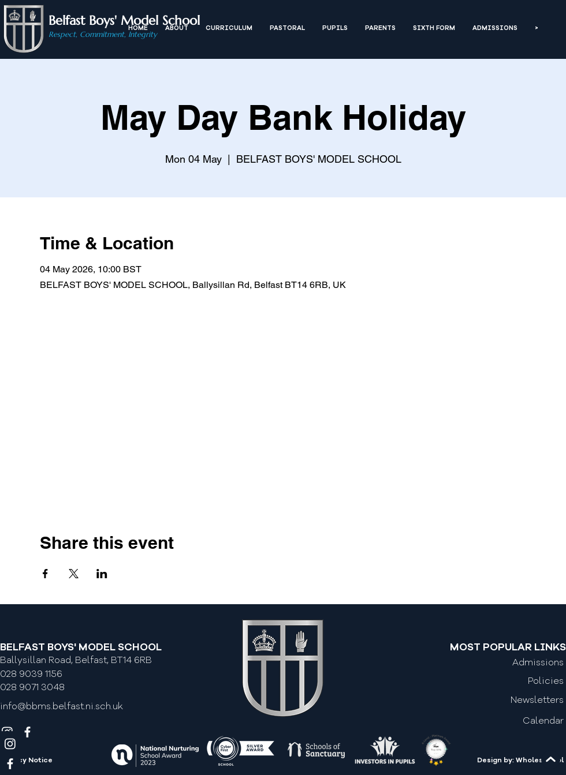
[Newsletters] (516, 700)
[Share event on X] (73, 573)
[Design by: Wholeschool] (509, 761)
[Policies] (516, 681)
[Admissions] (516, 663)
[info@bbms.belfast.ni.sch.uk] (66, 707)
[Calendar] (516, 722)
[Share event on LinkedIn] (101, 573)
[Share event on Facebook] (45, 573)
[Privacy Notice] (50, 761)
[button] (177, 29)
